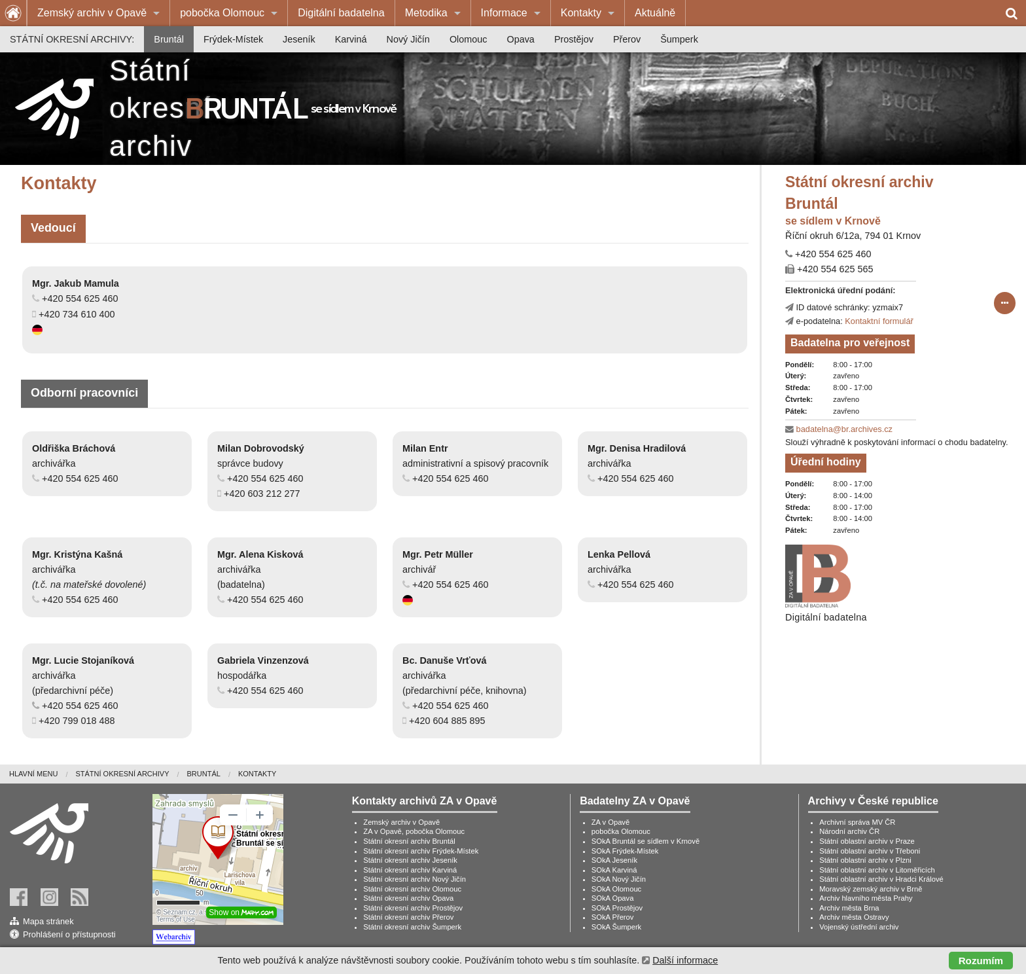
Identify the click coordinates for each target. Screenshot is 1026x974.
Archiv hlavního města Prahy (865, 898)
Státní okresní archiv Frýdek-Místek (420, 851)
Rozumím (981, 960)
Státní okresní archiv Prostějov (413, 908)
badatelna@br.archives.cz (844, 429)
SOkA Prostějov (617, 908)
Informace (504, 12)
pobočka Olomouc (222, 12)
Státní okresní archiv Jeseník (410, 860)
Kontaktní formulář (879, 321)
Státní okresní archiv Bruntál (409, 841)
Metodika (426, 12)
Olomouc (468, 39)
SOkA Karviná (614, 870)
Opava (520, 39)
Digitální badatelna (341, 12)
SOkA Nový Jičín (619, 879)
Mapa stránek (48, 921)
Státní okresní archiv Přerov (408, 917)
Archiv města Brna (849, 908)
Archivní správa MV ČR (857, 822)
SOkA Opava (613, 898)
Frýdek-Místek (233, 39)
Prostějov (573, 39)
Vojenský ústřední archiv (858, 927)
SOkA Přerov (613, 917)
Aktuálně (655, 12)
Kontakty (581, 12)
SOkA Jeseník (614, 860)
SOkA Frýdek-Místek (625, 851)
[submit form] (1005, 303)
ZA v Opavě (610, 822)
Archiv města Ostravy (854, 917)
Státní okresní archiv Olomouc (412, 889)
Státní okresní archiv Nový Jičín (414, 879)
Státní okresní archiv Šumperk (412, 927)
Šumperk (679, 39)
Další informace (685, 960)
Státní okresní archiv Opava (408, 898)
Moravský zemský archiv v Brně (870, 889)
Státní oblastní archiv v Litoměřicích (877, 870)
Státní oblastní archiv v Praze (867, 841)
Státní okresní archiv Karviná (410, 870)
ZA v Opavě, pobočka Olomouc (414, 831)
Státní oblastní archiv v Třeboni (869, 851)
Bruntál (169, 39)
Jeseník (299, 39)
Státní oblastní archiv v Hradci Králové (881, 879)
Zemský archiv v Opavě (92, 12)
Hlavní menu (33, 774)
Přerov (627, 39)
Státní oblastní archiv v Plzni (865, 860)
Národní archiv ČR (849, 831)
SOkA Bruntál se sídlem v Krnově (645, 841)
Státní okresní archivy (122, 774)
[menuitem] (98, 13)
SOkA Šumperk (616, 927)
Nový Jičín (408, 39)
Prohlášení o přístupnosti (69, 934)
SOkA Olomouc (616, 889)
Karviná (351, 39)
